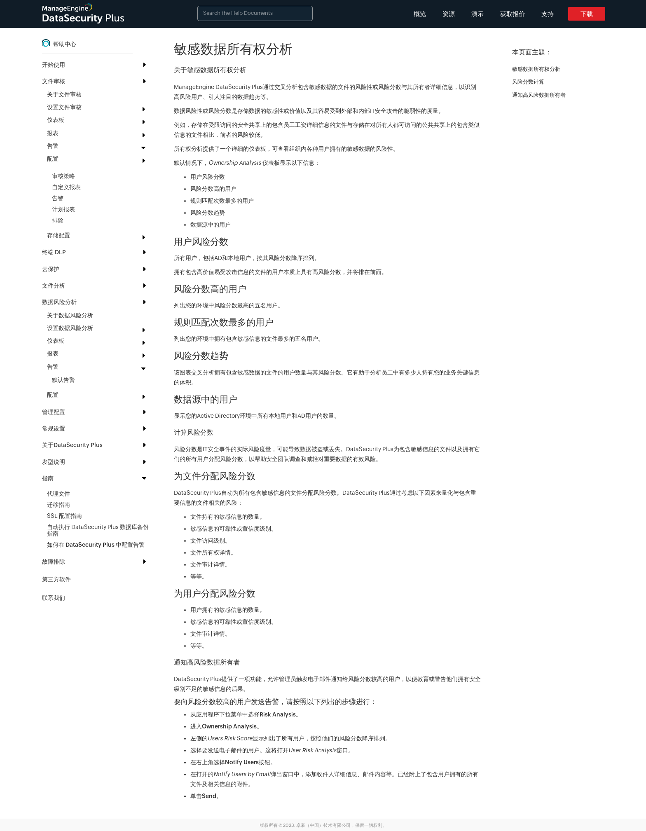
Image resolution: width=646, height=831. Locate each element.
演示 (477, 13)
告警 (57, 198)
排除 (57, 220)
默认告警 (63, 380)
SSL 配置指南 (64, 516)
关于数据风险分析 (70, 315)
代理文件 (58, 493)
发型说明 (53, 462)
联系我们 (53, 598)
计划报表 (63, 209)
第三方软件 (56, 579)
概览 (420, 13)
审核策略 (63, 176)
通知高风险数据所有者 (539, 95)
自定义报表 (66, 187)
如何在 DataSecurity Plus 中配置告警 (96, 544)
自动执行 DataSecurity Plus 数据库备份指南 (98, 530)
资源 (448, 13)
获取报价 (512, 13)
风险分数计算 (528, 82)
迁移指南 (58, 504)
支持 (547, 13)
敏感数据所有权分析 (536, 69)
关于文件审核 (64, 94)
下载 (586, 13)
